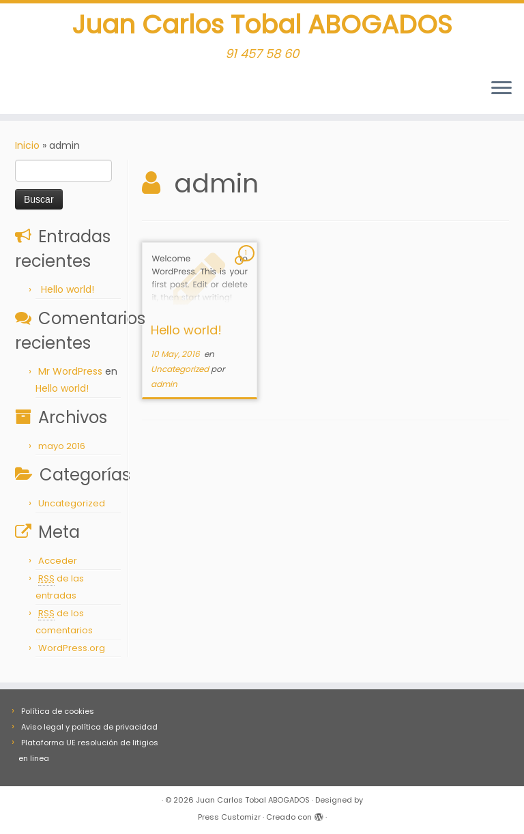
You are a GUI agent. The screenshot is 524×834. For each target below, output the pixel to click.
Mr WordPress (70, 375)
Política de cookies (57, 711)
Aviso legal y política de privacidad (89, 726)
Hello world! (67, 293)
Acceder (57, 564)
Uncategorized (71, 507)
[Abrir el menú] (501, 93)
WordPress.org (71, 652)
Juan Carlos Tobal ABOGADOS (262, 27)
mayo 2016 (61, 450)
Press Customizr (229, 816)
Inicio (27, 149)
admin (164, 388)
